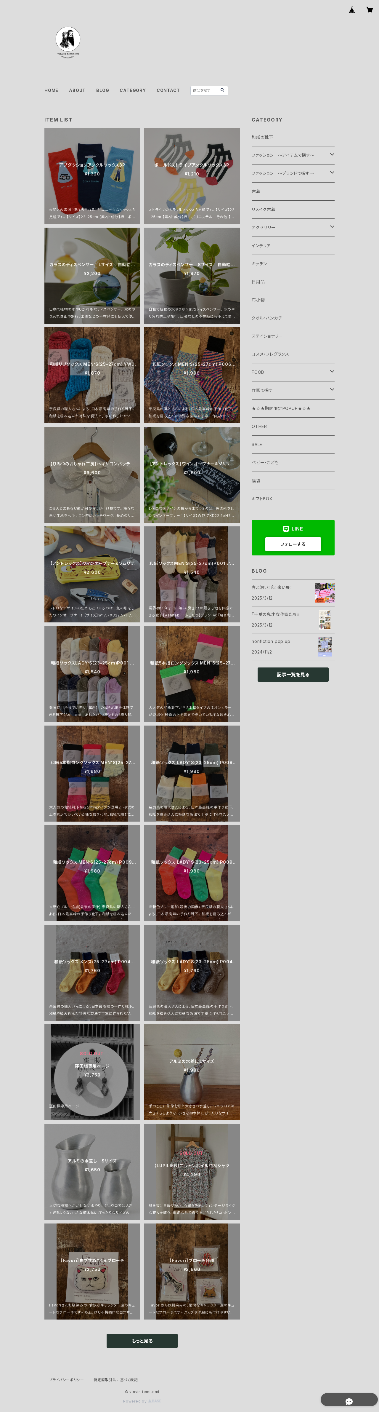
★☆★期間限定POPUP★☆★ (281, 408)
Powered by (142, 1401)
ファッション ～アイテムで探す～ (283, 155)
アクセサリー (264, 227)
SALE (257, 444)
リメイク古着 (264, 209)
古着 (256, 191)
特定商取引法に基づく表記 (116, 1380)
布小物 (258, 299)
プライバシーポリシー (66, 1380)
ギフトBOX (262, 498)
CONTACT (168, 90)
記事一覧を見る (293, 675)
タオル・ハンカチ (267, 317)
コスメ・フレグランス (270, 354)
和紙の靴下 (262, 137)
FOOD (258, 372)
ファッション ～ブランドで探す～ (283, 173)
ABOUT (77, 90)
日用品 (258, 281)
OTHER (259, 426)
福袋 (256, 480)
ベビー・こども (265, 462)
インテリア (261, 245)
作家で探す (262, 390)
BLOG (102, 90)
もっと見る (142, 1341)
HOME (51, 90)
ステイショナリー (267, 335)
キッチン (259, 263)
